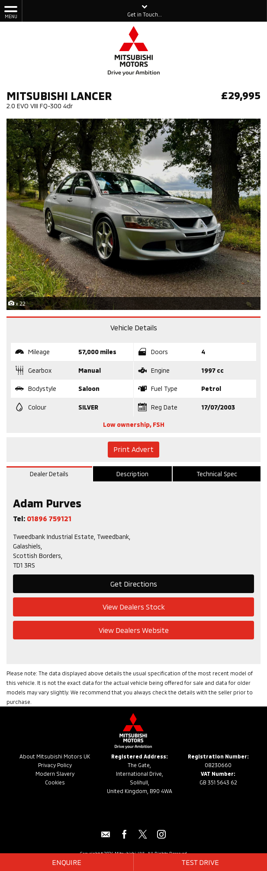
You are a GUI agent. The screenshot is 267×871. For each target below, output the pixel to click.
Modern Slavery (54, 774)
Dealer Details (49, 473)
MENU (10, 11)
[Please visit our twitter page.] (143, 837)
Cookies (55, 782)
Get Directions (133, 584)
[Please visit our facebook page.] (124, 837)
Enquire (66, 862)
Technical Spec (216, 473)
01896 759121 (49, 518)
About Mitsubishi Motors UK (54, 756)
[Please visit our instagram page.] (161, 837)
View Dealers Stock (134, 607)
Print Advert (133, 449)
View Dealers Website (134, 630)
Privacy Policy (55, 765)
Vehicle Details (133, 327)
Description (132, 473)
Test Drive (200, 862)
